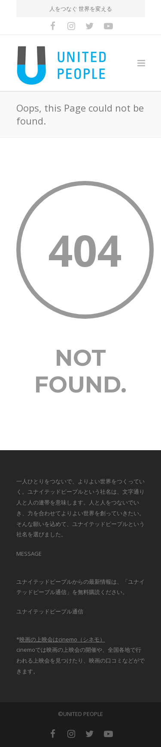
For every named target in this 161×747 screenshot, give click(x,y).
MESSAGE (29, 553)
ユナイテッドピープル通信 (49, 611)
